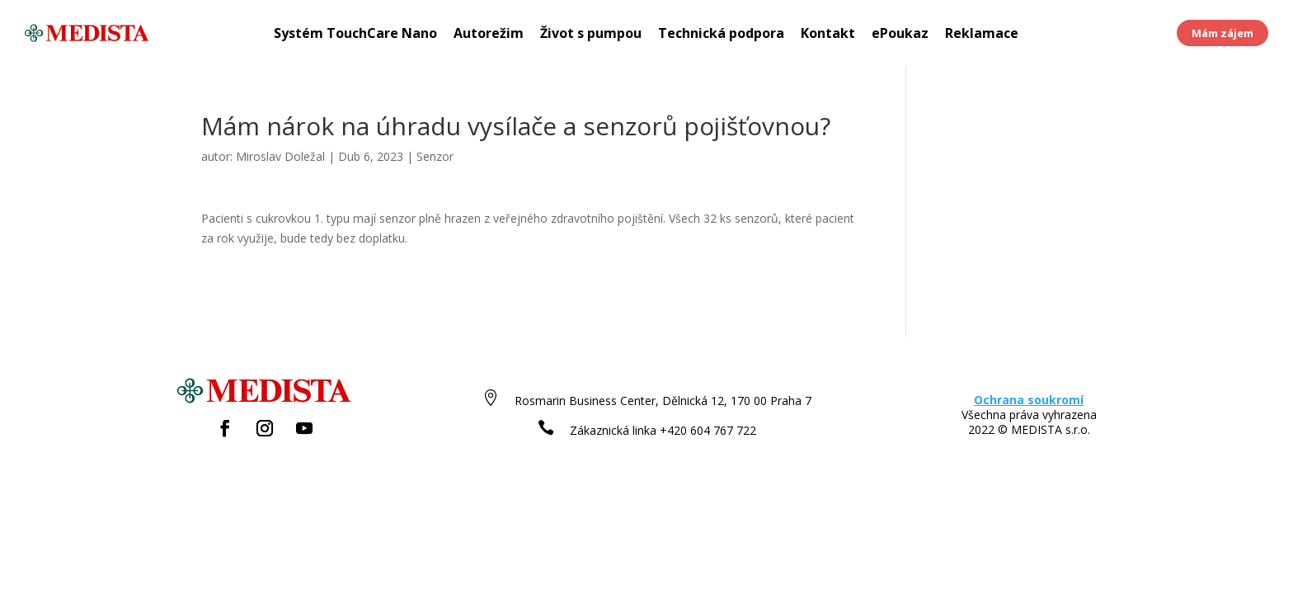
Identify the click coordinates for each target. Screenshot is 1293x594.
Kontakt (828, 34)
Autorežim (489, 34)
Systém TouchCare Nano (355, 34)
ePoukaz (900, 34)
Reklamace (981, 34)
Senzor (435, 156)
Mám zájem (1222, 33)
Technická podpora (721, 34)
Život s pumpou (591, 34)
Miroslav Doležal (280, 156)
